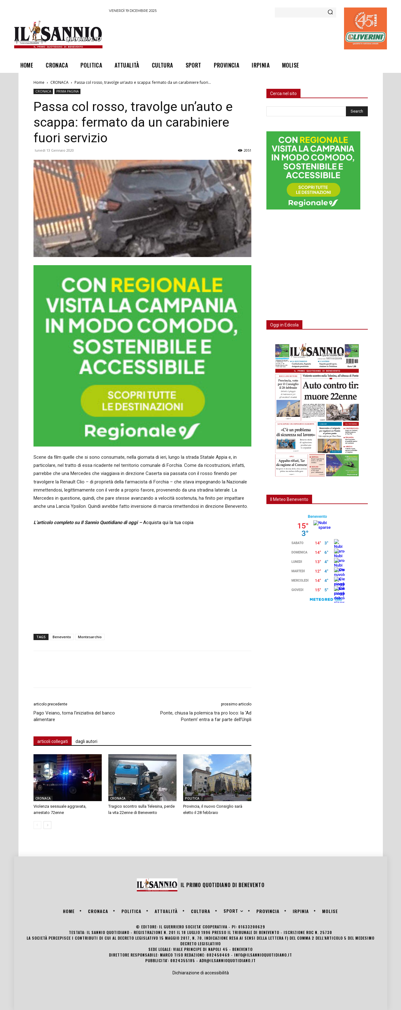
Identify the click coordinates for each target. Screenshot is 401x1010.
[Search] (330, 13)
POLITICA (192, 798)
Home (38, 82)
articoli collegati (52, 741)
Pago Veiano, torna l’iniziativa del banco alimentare (74, 716)
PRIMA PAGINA (67, 91)
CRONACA (59, 82)
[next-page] (47, 825)
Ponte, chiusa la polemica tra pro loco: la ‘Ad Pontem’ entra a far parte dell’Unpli (205, 716)
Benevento (62, 636)
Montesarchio (90, 636)
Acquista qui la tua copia (168, 522)
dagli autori (86, 741)
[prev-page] (37, 825)
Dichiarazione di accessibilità (200, 972)
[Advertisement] (223, 34)
